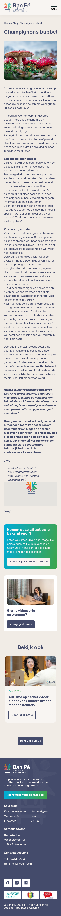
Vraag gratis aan (21, 624)
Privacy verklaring (37, 904)
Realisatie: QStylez (27, 907)
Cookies (8, 907)
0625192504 (17, 859)
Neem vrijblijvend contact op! (29, 561)
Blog (15, 23)
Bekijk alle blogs (30, 740)
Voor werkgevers (41, 811)
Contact (35, 820)
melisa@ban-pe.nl (22, 863)
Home (7, 23)
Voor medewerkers (15, 811)
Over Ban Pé (11, 816)
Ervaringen (10, 820)
